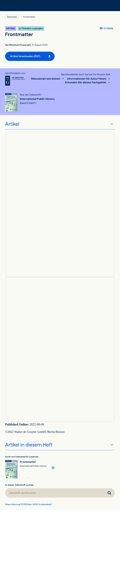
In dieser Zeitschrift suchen (19, 485)
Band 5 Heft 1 (28, 103)
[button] (53, 468)
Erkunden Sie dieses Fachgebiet (86, 82)
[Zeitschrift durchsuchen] (54, 493)
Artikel (12, 124)
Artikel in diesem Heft (28, 445)
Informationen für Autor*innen (87, 78)
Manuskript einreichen (46, 78)
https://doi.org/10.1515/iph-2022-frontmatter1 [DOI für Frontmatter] (28, 504)
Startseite (12, 17)
